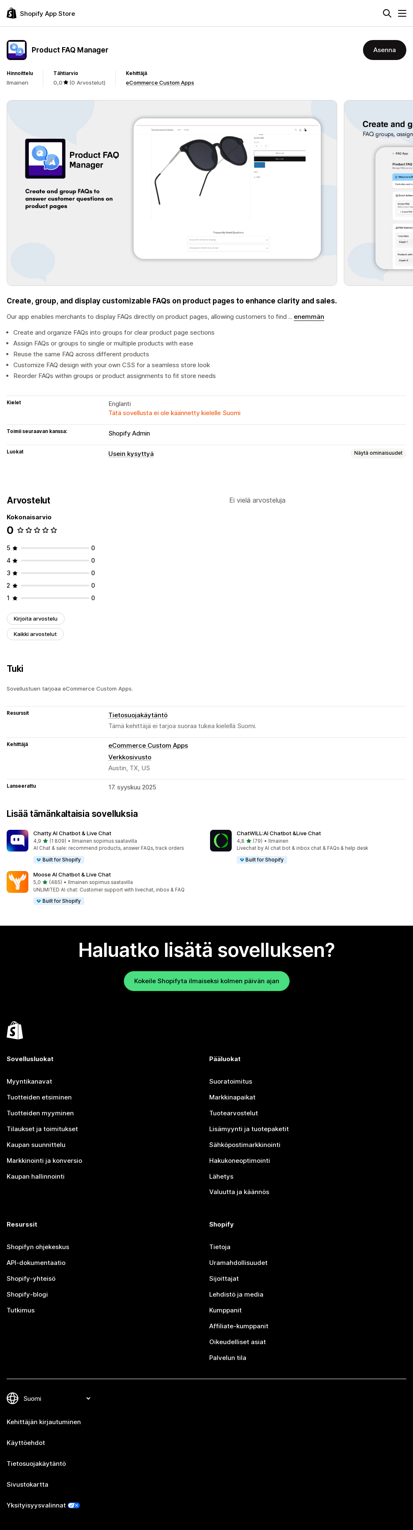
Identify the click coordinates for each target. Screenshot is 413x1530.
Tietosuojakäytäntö (138, 715)
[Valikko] (402, 13)
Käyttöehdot (26, 1443)
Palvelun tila (227, 1358)
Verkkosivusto (129, 757)
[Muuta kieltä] (57, 1398)
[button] (105, 847)
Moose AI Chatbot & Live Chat (72, 874)
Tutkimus (21, 1310)
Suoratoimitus (230, 1081)
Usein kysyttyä (131, 454)
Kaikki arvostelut (35, 634)
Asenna (384, 50)
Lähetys (221, 1176)
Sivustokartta (27, 1484)
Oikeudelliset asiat (237, 1342)
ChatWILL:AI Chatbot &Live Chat (279, 833)
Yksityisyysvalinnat (36, 1505)
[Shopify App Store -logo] (41, 13)
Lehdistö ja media (236, 1294)
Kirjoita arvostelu (36, 618)
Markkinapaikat (232, 1097)
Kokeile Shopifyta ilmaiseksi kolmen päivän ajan (206, 981)
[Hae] (387, 13)
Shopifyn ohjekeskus (38, 1247)
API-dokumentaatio (36, 1263)
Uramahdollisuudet (238, 1263)
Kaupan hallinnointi (36, 1176)
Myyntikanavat (29, 1081)
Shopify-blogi (27, 1294)
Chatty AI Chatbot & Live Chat (72, 833)
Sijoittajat (224, 1278)
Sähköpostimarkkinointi (244, 1145)
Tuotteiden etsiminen (39, 1097)
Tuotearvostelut (233, 1113)
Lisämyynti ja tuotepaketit (249, 1129)
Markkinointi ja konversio (44, 1160)
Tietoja (219, 1247)
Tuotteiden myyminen (40, 1113)
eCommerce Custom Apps (160, 82)
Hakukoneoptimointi (239, 1160)
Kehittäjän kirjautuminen (44, 1422)
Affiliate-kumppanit (238, 1326)
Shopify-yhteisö (31, 1278)
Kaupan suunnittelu (36, 1145)
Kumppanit (225, 1310)
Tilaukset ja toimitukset (42, 1129)
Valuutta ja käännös (239, 1192)
